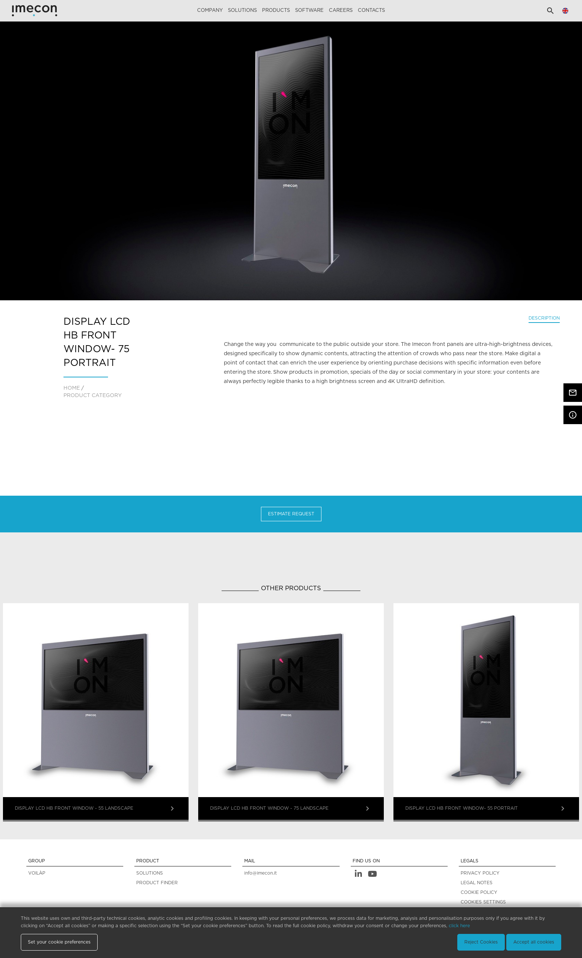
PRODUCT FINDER (157, 883)
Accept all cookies (533, 942)
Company (210, 10)
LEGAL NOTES (477, 883)
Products (276, 10)
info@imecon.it (260, 873)
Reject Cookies (481, 942)
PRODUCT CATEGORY (92, 395)
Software (309, 10)
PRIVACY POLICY (480, 873)
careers (341, 10)
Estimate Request (291, 514)
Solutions (242, 10)
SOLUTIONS (149, 873)
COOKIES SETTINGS (483, 902)
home (71, 388)
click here (459, 926)
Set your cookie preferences (59, 942)
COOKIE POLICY (479, 892)
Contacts (371, 10)
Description (544, 318)
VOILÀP (36, 873)
